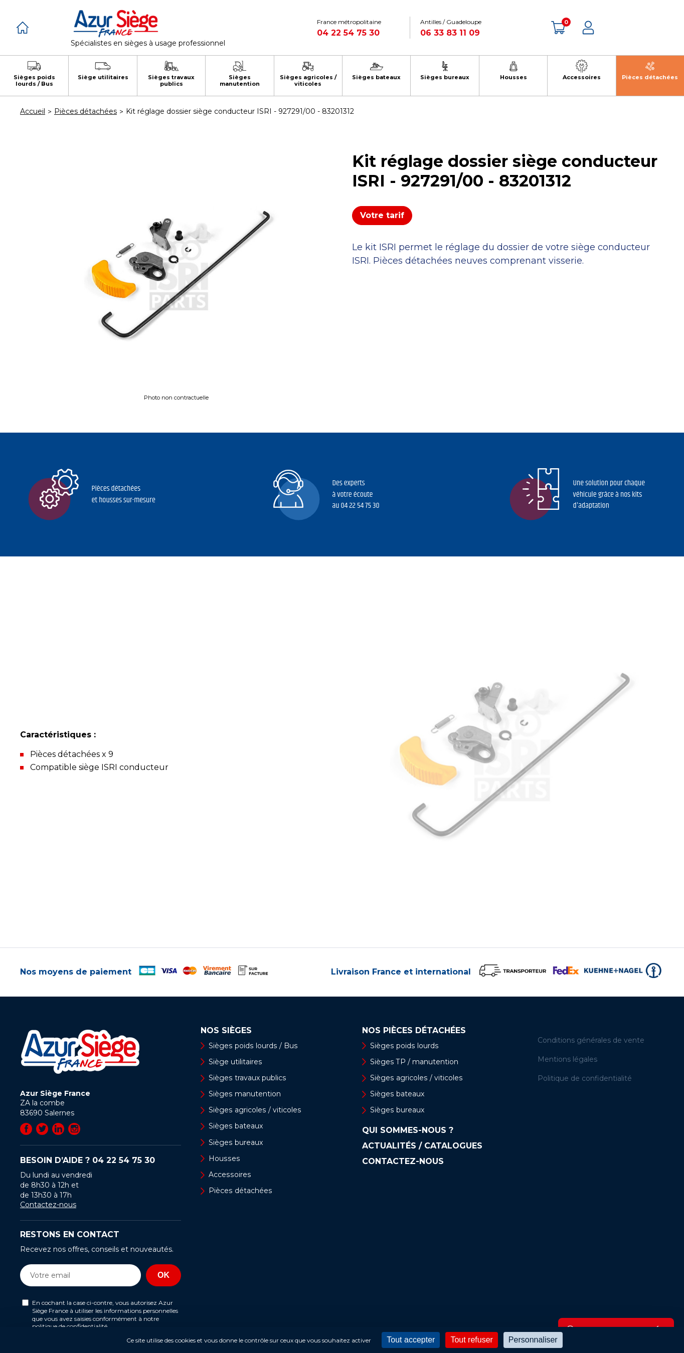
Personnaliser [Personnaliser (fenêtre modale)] (533, 1339)
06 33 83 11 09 (450, 33)
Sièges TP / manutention (414, 1061)
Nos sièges (226, 1031)
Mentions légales (567, 1059)
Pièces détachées (240, 1190)
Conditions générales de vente (591, 1040)
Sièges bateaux (235, 1126)
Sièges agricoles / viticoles (254, 1109)
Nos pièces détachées (414, 1031)
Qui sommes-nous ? (407, 1131)
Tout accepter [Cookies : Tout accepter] (411, 1339)
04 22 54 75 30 (348, 33)
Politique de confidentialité (585, 1078)
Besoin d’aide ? (87, 1160)
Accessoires (229, 1174)
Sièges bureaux (235, 1142)
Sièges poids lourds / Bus (252, 1045)
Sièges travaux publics (247, 1077)
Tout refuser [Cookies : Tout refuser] (471, 1339)
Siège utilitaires (235, 1061)
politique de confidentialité (69, 1326)
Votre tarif (382, 215)
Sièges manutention (244, 1093)
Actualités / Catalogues (422, 1146)
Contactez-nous (48, 1204)
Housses (224, 1158)
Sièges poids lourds (403, 1045)
